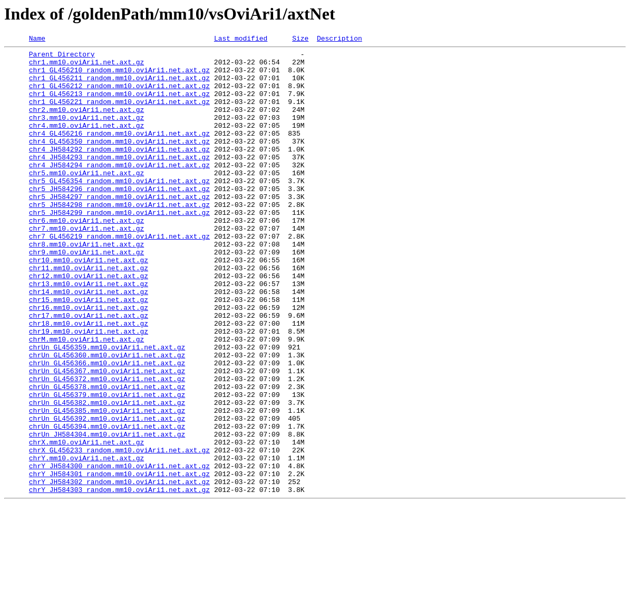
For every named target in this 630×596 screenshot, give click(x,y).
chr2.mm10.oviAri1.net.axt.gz (86, 123)
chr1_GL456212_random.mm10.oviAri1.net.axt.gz (119, 95)
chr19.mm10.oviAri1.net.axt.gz (88, 389)
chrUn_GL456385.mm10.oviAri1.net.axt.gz (107, 484)
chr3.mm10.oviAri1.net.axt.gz (86, 133)
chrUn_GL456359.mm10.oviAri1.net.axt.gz (107, 408)
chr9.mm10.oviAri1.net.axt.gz (86, 294)
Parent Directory (62, 57)
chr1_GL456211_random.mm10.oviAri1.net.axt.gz (119, 85)
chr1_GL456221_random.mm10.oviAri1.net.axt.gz (119, 114)
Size (300, 39)
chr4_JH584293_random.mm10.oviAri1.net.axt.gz (119, 180)
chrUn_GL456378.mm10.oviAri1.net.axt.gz (107, 456)
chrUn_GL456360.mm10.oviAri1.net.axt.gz (107, 418)
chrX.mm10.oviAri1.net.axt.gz (86, 522)
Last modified (240, 39)
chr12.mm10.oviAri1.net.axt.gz (88, 323)
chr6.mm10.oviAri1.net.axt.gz (86, 256)
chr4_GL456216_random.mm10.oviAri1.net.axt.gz (119, 152)
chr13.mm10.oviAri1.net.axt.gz (88, 332)
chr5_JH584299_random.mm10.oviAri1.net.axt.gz (119, 247)
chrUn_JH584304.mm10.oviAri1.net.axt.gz (107, 513)
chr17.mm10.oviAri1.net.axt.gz (88, 370)
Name (37, 39)
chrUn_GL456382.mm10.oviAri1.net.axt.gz (107, 475)
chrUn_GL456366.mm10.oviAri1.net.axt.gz (107, 427)
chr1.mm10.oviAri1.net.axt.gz (86, 66)
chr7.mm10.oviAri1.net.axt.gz (86, 266)
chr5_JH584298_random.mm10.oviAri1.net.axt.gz (119, 237)
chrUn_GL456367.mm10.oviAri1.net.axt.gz (107, 437)
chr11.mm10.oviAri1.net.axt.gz (88, 313)
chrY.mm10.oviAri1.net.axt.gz (86, 541)
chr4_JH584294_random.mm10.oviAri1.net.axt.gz (119, 190)
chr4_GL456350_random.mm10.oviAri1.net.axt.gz (119, 161)
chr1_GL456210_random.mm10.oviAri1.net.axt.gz (119, 76)
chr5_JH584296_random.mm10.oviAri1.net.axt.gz (119, 218)
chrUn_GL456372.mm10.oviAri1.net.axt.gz (107, 446)
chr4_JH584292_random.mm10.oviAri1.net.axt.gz (119, 171)
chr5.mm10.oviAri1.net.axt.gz (86, 199)
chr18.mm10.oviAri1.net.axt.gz (88, 380)
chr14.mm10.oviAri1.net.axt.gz (88, 342)
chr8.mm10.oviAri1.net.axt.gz (86, 285)
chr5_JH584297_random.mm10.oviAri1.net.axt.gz (119, 228)
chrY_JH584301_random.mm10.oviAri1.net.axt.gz (119, 560)
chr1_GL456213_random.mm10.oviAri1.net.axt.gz (119, 104)
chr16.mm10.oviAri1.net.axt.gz (88, 361)
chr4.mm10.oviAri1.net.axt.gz (86, 142)
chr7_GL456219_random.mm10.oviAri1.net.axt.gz (119, 275)
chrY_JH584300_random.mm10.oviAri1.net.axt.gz (119, 551)
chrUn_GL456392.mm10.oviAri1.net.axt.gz (107, 494)
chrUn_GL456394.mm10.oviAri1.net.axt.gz (107, 503)
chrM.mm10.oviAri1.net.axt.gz (86, 399)
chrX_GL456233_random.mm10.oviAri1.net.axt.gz (119, 532)
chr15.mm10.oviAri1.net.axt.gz (88, 351)
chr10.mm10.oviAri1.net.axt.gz (88, 304)
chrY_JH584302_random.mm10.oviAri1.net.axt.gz (119, 570)
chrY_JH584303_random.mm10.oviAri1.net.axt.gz (119, 579)
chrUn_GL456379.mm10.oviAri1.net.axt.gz (107, 465)
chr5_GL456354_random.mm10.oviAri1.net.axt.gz (119, 209)
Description (339, 39)
